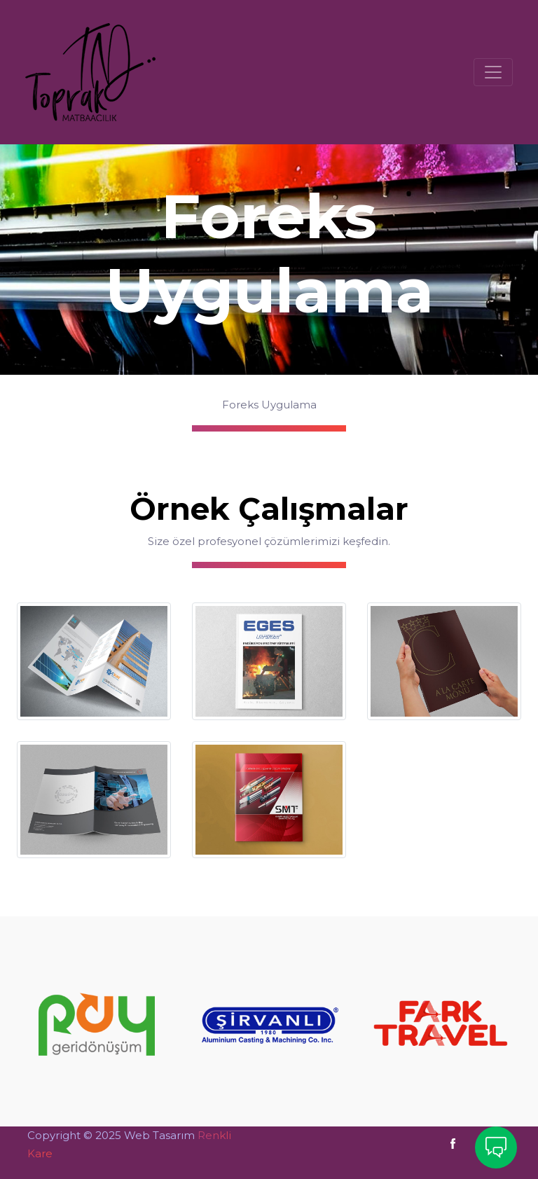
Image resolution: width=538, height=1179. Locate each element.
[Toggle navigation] (493, 72)
